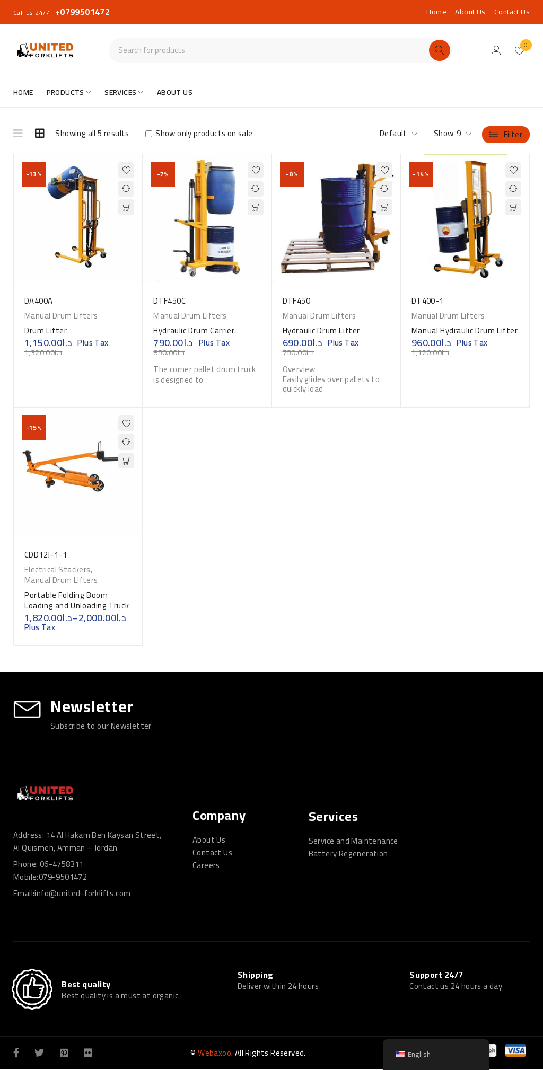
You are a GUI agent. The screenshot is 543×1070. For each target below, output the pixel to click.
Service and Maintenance (353, 840)
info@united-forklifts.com (82, 893)
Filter (513, 134)
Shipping (256, 975)
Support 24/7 (436, 975)
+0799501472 (82, 11)
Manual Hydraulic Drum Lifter (464, 330)
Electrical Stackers (57, 569)
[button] (126, 207)
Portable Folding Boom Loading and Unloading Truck (76, 600)
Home (436, 12)
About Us (470, 12)
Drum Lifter (45, 330)
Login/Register (496, 50)
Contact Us (512, 12)
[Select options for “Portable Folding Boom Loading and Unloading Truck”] (126, 460)
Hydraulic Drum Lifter (322, 330)
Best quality (86, 985)
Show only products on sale (199, 133)
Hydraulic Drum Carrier (193, 330)
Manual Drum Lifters (61, 316)
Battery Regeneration (348, 853)
